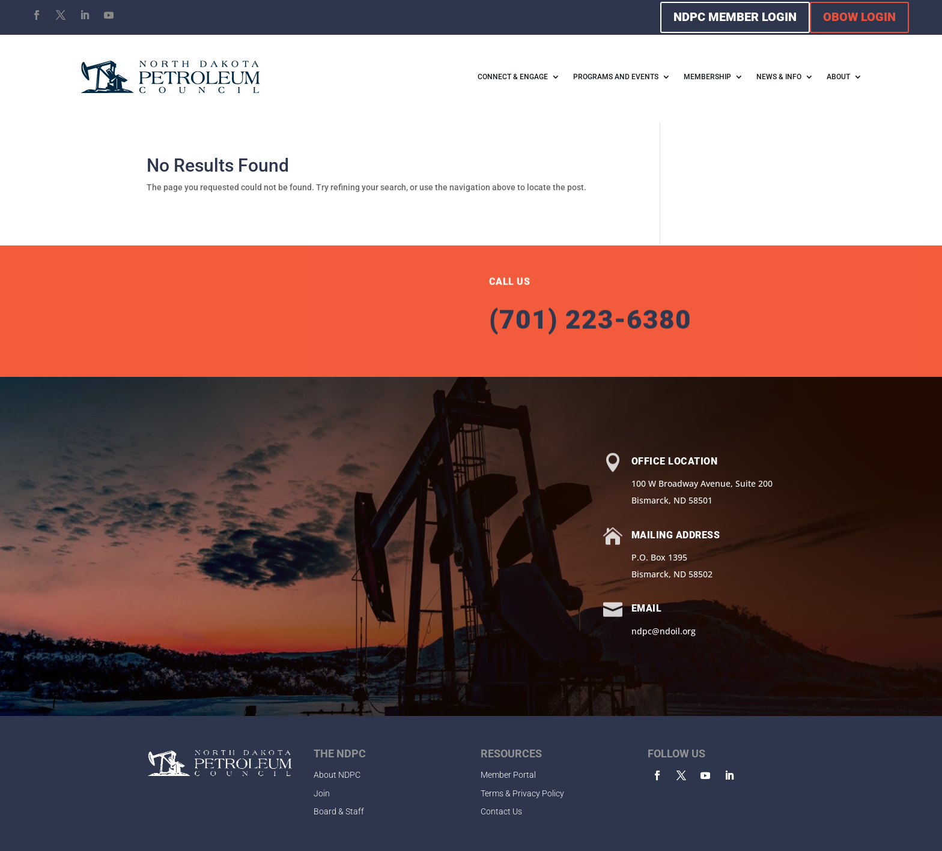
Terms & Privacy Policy (522, 793)
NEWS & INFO (778, 77)
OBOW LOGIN (859, 17)
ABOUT (838, 77)
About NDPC (337, 775)
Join (322, 793)
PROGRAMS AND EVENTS (615, 77)
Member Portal (508, 775)
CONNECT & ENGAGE (513, 77)
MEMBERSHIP (707, 77)
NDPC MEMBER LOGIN (735, 17)
